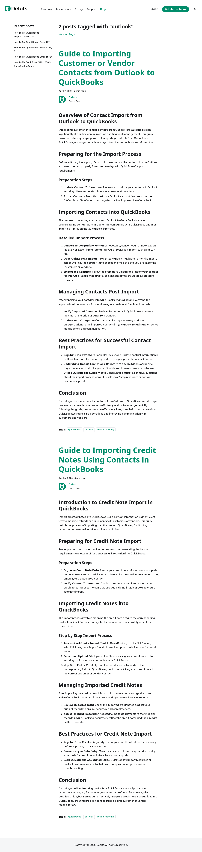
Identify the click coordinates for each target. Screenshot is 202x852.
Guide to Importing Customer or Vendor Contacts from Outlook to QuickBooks (107, 67)
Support (91, 9)
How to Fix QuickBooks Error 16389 (33, 56)
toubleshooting (105, 429)
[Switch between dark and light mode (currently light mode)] (194, 9)
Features (46, 9)
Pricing (78, 9)
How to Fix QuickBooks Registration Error (26, 34)
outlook (89, 429)
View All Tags (67, 34)
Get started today (175, 9)
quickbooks (74, 429)
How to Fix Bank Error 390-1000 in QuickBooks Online (32, 64)
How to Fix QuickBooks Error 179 (32, 42)
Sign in (155, 9)
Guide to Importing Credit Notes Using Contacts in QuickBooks (107, 459)
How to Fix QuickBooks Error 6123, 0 (33, 49)
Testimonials (63, 9)
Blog (103, 9)
